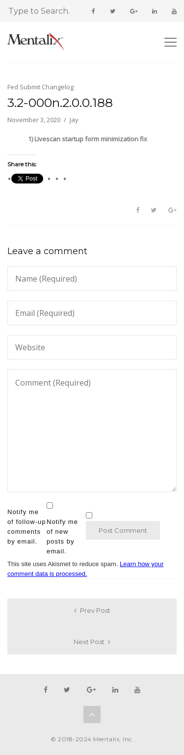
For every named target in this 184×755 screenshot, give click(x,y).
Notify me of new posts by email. (62, 536)
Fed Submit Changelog (40, 86)
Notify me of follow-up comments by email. (26, 526)
